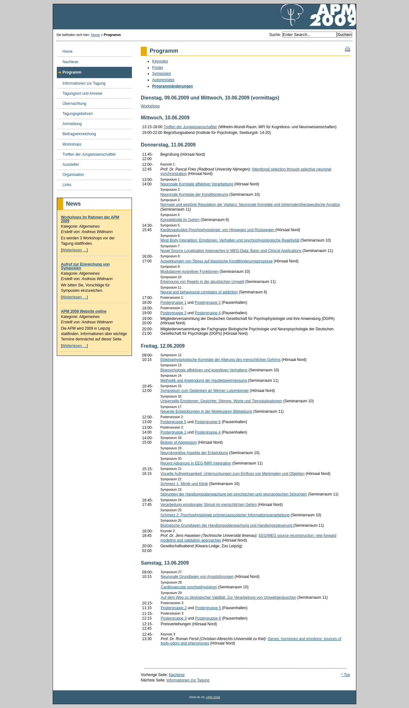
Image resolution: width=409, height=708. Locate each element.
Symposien (161, 73)
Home (95, 35)
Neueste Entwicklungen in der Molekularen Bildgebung (206, 411)
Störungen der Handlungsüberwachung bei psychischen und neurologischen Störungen (233, 494)
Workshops (150, 106)
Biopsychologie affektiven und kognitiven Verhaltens (203, 370)
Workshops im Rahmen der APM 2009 (90, 219)
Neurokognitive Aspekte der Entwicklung (194, 453)
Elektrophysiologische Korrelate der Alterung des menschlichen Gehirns (220, 359)
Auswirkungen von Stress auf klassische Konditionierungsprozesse (216, 261)
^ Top (345, 675)
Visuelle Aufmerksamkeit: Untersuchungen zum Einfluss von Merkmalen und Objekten (232, 473)
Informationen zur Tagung (188, 680)
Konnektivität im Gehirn (179, 220)
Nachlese (177, 675)
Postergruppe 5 (173, 422)
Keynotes (160, 61)
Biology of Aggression (178, 442)
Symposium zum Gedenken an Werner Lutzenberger (204, 390)
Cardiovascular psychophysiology (189, 587)
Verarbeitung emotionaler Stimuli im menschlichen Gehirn (208, 504)
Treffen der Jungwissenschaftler (190, 127)
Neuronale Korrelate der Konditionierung (194, 194)
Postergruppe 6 (208, 422)
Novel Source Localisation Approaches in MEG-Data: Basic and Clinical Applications (230, 251)
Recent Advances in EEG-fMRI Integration (195, 463)
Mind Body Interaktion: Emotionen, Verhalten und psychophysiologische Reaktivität (229, 240)
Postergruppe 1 (173, 302)
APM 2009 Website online (84, 311)
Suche (274, 35)
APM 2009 (213, 697)
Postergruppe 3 (173, 313)
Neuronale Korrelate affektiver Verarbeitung (196, 184)
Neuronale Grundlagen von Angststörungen (197, 576)
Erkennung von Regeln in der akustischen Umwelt (202, 281)
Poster (157, 67)
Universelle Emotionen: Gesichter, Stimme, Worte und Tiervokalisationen (221, 401)
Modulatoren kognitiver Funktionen (189, 271)
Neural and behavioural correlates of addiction (199, 292)
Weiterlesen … (74, 250)
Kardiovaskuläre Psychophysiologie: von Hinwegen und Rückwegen (217, 230)
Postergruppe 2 (208, 302)
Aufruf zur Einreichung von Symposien (85, 266)
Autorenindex (163, 80)
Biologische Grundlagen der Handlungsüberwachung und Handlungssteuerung (226, 525)
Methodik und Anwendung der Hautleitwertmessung (204, 380)
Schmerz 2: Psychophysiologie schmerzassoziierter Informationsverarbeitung (225, 515)
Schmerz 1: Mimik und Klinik (184, 484)
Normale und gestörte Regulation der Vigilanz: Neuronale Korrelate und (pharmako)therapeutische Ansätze (250, 204)
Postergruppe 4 (208, 313)
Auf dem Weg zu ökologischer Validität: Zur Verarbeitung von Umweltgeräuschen (228, 597)
